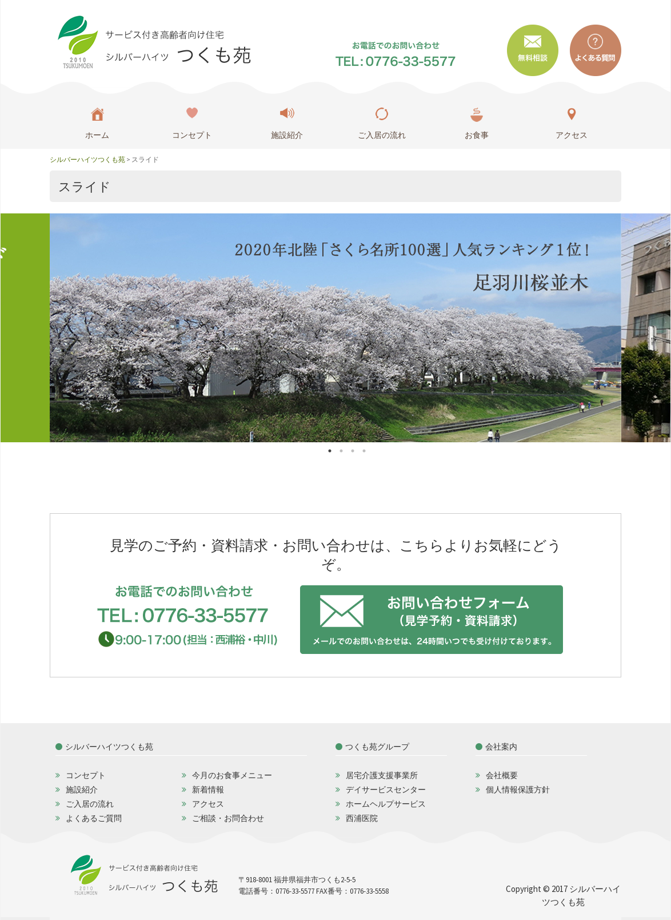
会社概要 (502, 775)
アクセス (572, 135)
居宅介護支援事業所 (382, 775)
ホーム (97, 135)
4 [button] (370, 451)
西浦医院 (362, 818)
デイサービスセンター (386, 789)
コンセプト (192, 135)
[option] (335, 327)
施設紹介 (287, 135)
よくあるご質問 (94, 818)
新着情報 (208, 789)
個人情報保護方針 (518, 789)
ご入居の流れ (382, 135)
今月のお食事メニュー (232, 775)
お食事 (477, 135)
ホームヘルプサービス (386, 804)
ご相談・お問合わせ (228, 818)
